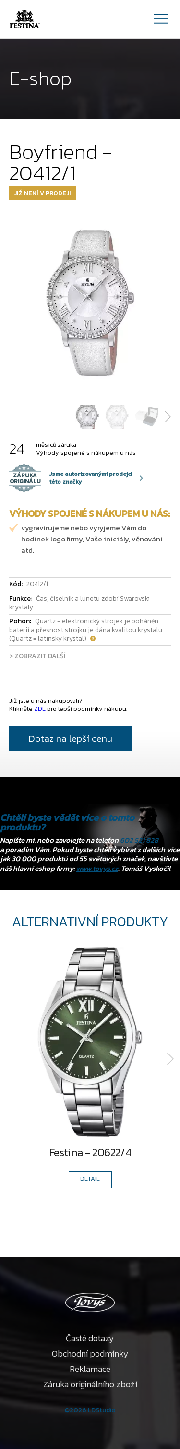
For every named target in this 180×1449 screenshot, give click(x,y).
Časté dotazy (90, 1337)
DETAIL (90, 1178)
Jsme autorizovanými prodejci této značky (70, 478)
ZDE (40, 708)
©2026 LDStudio (90, 1410)
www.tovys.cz (97, 868)
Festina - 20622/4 (90, 1153)
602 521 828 (139, 839)
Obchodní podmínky (90, 1353)
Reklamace (90, 1368)
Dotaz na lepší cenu (70, 738)
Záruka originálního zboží (90, 1384)
